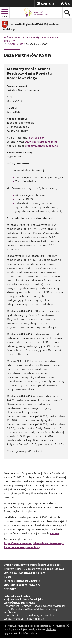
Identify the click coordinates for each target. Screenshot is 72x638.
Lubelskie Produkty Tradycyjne (22, 585)
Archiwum (10, 589)
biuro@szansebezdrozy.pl (42, 145)
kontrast (46, 3)
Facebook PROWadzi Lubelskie (22, 581)
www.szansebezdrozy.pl (41, 141)
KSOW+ (54, 533)
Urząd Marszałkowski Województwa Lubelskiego (32, 564)
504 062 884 (37, 137)
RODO (7, 576)
